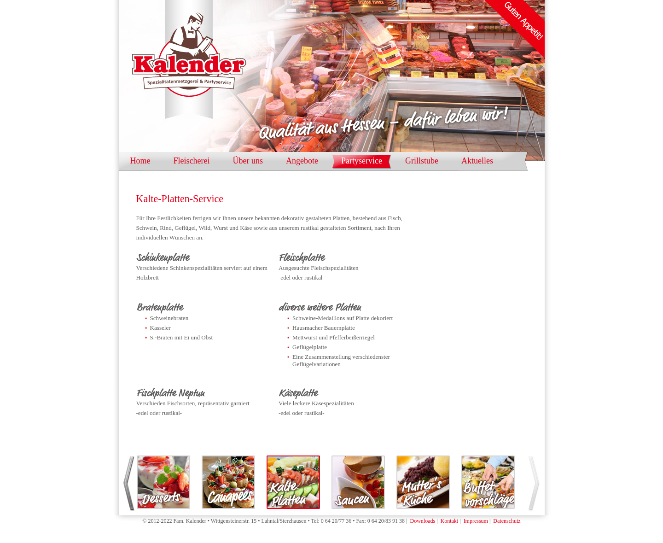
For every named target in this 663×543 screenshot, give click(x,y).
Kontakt (450, 521)
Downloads (422, 521)
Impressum (476, 521)
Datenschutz (506, 521)
